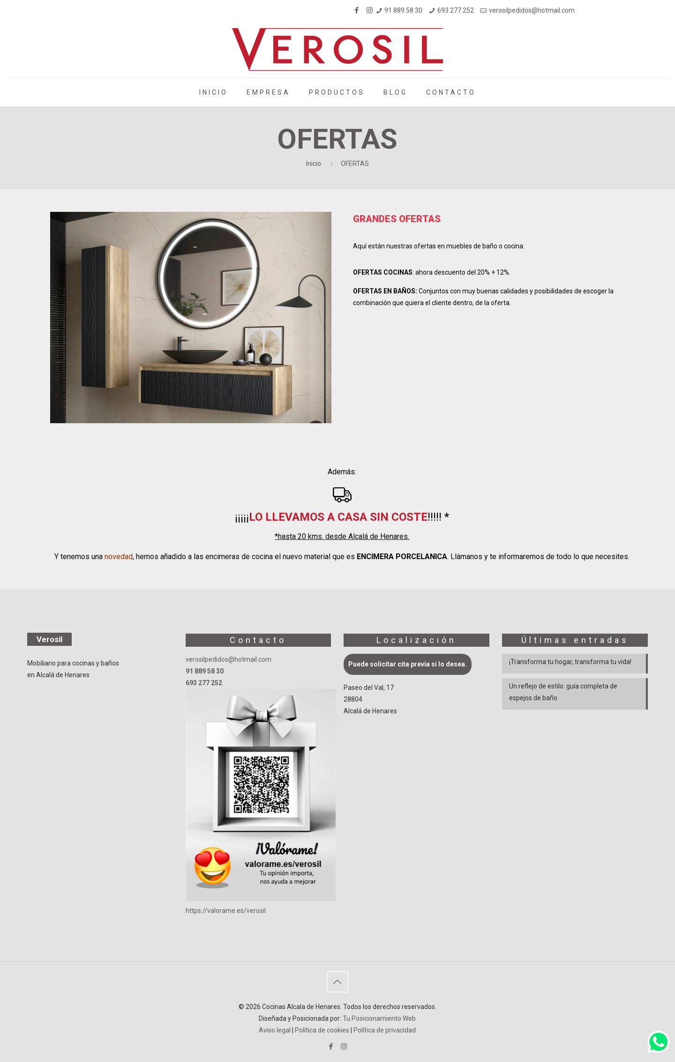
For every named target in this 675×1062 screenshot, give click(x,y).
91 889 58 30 (403, 10)
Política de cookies (322, 1030)
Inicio (313, 163)
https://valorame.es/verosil (226, 910)
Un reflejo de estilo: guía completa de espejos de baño (563, 692)
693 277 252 (455, 10)
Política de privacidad (384, 1030)
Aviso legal (275, 1030)
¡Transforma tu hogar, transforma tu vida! (570, 662)
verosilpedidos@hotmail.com (532, 10)
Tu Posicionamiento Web (379, 1018)
